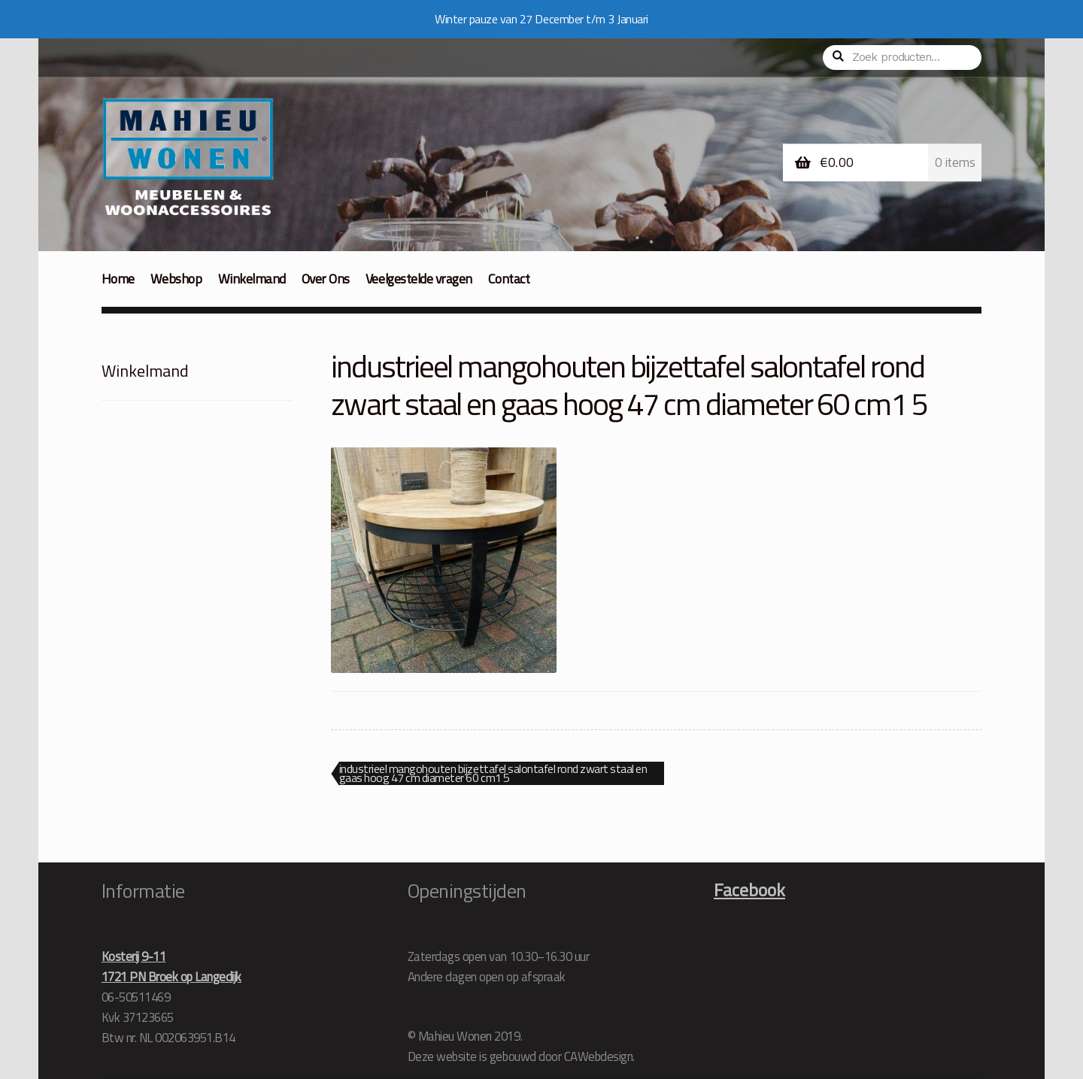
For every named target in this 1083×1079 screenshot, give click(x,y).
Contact (509, 278)
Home (118, 278)
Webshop (176, 278)
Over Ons (326, 278)
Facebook (749, 889)
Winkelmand (252, 278)
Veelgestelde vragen (419, 278)
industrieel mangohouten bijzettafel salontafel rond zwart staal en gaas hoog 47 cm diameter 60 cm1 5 (493, 774)
